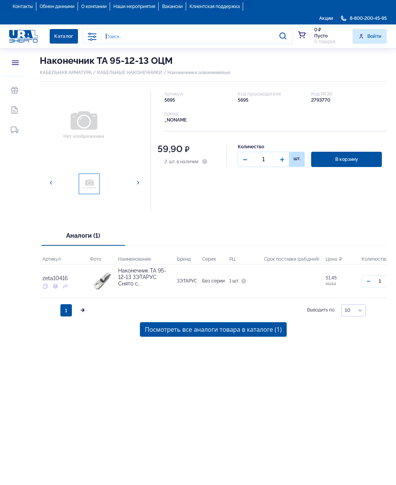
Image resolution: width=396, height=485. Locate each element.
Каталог (63, 36)
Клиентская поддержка (215, 6)
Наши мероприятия (134, 6)
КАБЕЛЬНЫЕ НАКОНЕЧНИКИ (129, 72)
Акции (326, 18)
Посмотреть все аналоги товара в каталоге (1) (213, 329)
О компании (94, 6)
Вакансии (172, 6)
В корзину (346, 159)
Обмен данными (57, 6)
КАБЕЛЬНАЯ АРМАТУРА (66, 72)
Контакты (23, 6)
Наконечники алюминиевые (198, 72)
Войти (369, 36)
